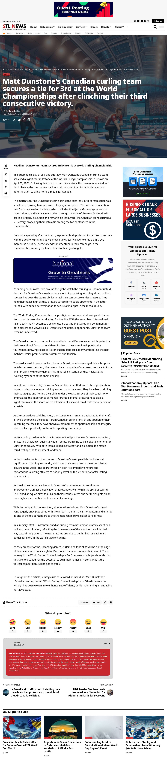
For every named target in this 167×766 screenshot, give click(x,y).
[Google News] (142, 21)
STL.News (54, 656)
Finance (100, 33)
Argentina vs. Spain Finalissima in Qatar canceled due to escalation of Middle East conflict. (62, 749)
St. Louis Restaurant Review (81, 656)
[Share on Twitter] (14, 120)
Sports (37, 33)
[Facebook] (132, 21)
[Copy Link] (26, 120)
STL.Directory (64, 656)
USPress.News (18, 659)
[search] (155, 27)
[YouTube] (138, 21)
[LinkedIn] (156, 297)
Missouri (54, 33)
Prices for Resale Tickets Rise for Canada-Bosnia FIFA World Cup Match (20, 748)
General (9, 33)
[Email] (20, 120)
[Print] (31, 120)
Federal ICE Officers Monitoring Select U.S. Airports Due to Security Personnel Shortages (141, 361)
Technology (89, 33)
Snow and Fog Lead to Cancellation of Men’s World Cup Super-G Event (101, 748)
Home (5, 69)
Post (45, 33)
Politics (29, 33)
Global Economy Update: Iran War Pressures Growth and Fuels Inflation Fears (142, 386)
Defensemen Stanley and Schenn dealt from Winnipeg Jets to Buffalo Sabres (143, 748)
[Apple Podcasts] (148, 21)
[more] (127, 27)
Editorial (78, 33)
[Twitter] (135, 21)
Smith (6, 111)
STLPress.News (99, 656)
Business (19, 33)
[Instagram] (131, 297)
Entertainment (66, 33)
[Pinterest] (145, 21)
